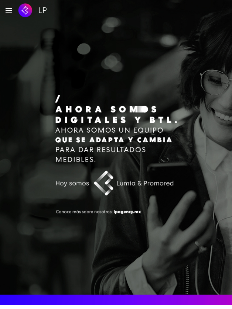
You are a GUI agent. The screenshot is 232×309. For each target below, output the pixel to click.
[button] (9, 10)
